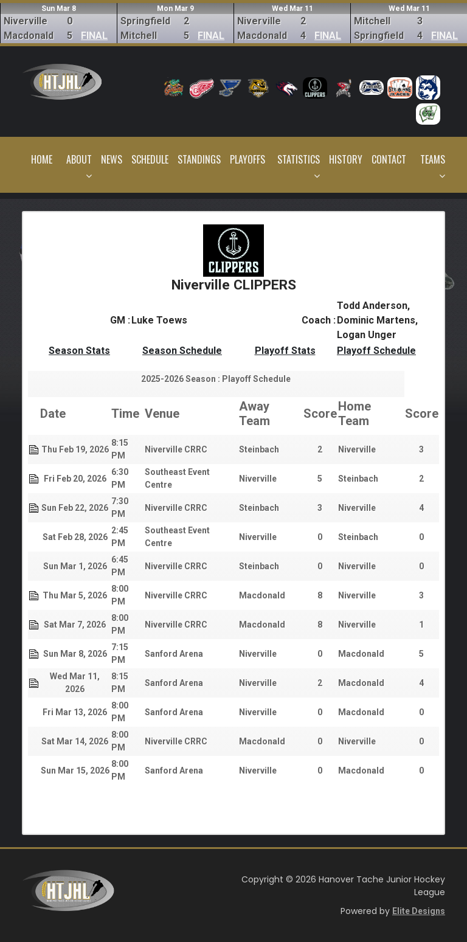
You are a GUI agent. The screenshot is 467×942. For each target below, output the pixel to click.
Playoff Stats (285, 350)
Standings (199, 159)
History (345, 159)
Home (41, 159)
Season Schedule (182, 350)
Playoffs (247, 159)
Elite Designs (418, 911)
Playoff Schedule (376, 350)
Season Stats (79, 350)
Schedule (149, 159)
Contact (389, 159)
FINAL (94, 35)
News (111, 159)
